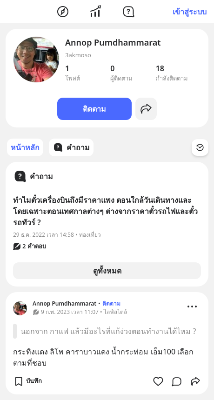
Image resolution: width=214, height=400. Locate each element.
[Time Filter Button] (200, 147)
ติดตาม (94, 109)
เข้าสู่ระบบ (190, 12)
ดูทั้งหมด (107, 271)
